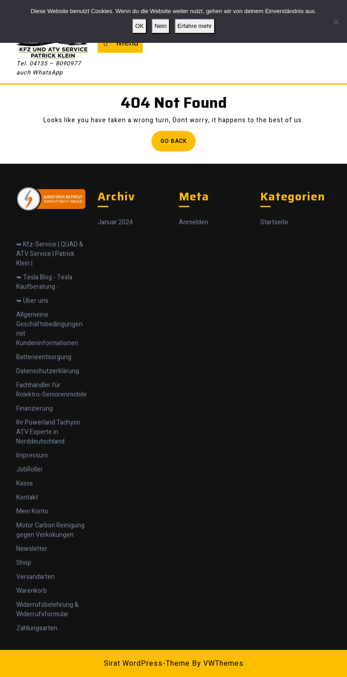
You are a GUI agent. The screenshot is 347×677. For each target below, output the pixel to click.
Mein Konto (32, 559)
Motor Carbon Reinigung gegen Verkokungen (50, 578)
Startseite (274, 271)
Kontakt (27, 545)
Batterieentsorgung (43, 405)
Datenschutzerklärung (47, 419)
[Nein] (335, 21)
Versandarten (35, 625)
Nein (161, 26)
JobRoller (29, 517)
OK (139, 26)
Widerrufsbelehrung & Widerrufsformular (47, 657)
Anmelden (193, 271)
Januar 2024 (115, 271)
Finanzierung (34, 456)
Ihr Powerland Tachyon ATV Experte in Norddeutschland (48, 480)
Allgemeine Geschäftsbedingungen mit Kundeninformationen (49, 377)
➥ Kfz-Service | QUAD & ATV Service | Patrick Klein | (49, 302)
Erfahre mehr (195, 26)
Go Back (178, 144)
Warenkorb (31, 639)
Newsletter (31, 597)
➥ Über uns (32, 349)
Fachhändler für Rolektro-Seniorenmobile (51, 437)
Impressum (32, 503)
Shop (23, 611)
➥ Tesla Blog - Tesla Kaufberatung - (44, 330)
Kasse (24, 531)
